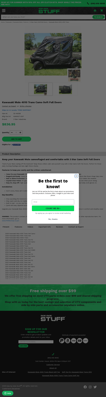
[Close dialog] (76, 176)
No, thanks (53, 219)
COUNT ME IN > (53, 208)
